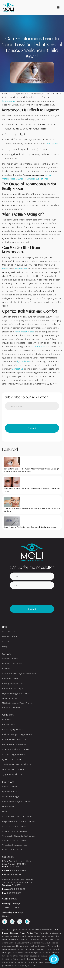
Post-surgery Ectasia (12, 729)
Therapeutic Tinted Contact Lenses (18, 836)
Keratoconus (8, 724)
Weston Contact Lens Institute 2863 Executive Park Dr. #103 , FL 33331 (18, 882)
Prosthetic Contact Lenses (14, 831)
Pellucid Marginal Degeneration (17, 734)
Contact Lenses (10, 658)
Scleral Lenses (9, 786)
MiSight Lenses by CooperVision (17, 703)
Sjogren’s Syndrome (12, 774)
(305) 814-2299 (18, 870)
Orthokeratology (9, 698)
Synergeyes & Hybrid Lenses (16, 801)
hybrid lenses (24, 361)
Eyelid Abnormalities (12, 759)
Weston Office (9, 636)
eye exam (52, 143)
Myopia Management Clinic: (16, 693)
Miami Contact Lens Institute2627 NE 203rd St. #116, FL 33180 (16, 864)
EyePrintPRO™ (9, 791)
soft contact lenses (24, 331)
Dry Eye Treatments (12, 663)
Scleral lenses (38, 346)
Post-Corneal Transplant (14, 739)
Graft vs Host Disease (13, 769)
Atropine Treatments (12, 707)
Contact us (17, 369)
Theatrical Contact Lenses (14, 845)
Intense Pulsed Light (12, 688)
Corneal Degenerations (13, 754)
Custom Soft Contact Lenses (17, 816)
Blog (4, 646)
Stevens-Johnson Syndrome (16, 764)
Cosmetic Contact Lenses (14, 840)
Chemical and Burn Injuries (15, 749)
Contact (6, 641)
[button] (58, 7)
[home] (8, 7)
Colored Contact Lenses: (14, 826)
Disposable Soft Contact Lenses (18, 821)
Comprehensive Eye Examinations (19, 673)
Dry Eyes (6, 719)
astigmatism (21, 268)
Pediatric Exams (10, 678)
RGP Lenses (8, 806)
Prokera (6, 668)
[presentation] (26, 417)
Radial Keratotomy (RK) (14, 744)
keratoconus (8, 101)
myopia (6, 268)
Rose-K (6, 811)
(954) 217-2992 (17, 889)
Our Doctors (8, 631)
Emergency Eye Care (12, 683)
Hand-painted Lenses (12, 849)
